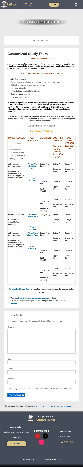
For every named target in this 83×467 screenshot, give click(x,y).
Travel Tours (66, 436)
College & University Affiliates (16, 432)
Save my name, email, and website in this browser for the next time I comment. (41, 389)
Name (9, 359)
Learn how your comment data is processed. (53, 406)
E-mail (10, 369)
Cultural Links (17, 427)
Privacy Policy (28, 460)
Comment (11, 327)
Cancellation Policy (52, 460)
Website (10, 379)
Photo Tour (16, 437)
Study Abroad (66, 431)
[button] (76, 4)
